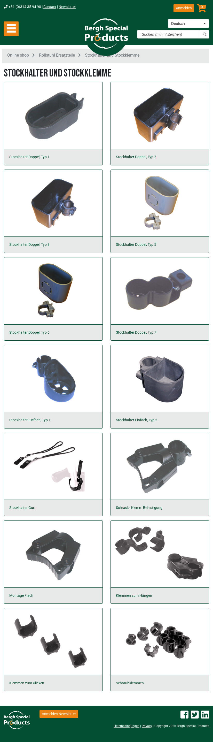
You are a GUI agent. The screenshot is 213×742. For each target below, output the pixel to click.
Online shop (18, 55)
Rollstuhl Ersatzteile (57, 55)
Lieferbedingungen (126, 726)
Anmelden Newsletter (59, 714)
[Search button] (204, 34)
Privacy (147, 726)
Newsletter (67, 7)
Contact (49, 7)
